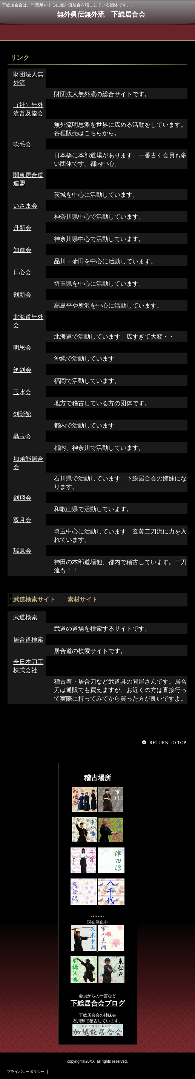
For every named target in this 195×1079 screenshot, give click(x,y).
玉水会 (22, 392)
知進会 (22, 250)
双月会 (22, 520)
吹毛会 (22, 144)
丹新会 (22, 228)
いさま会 (25, 205)
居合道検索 (28, 639)
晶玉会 (22, 436)
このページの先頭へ (165, 742)
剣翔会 (22, 497)
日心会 (22, 272)
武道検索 (25, 617)
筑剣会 (22, 370)
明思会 (22, 347)
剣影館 (22, 414)
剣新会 (22, 294)
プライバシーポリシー (26, 1072)
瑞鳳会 (22, 550)
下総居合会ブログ (98, 1003)
